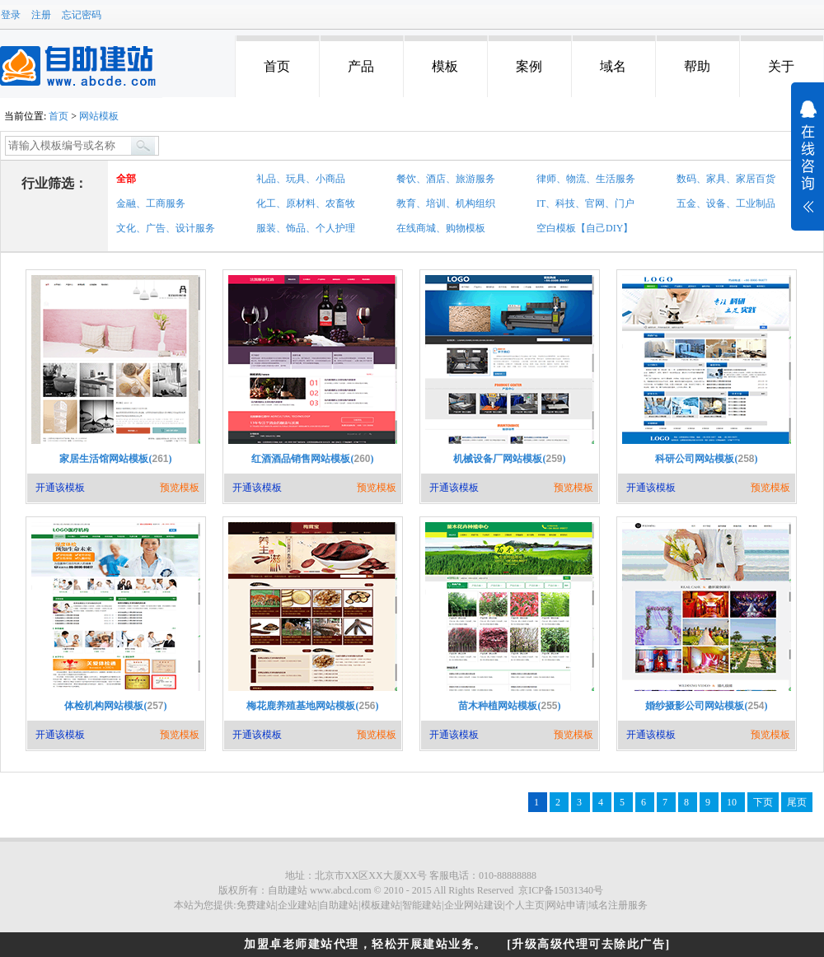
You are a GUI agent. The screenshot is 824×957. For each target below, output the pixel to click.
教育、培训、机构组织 (445, 203)
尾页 (797, 802)
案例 (529, 66)
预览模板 (179, 487)
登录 (11, 15)
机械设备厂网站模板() (509, 458)
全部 (126, 178)
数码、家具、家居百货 (726, 178)
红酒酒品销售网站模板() (312, 458)
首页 (277, 66)
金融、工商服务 (150, 203)
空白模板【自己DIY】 (584, 228)
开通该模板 (60, 487)
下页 (763, 802)
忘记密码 (81, 15)
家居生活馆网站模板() (115, 458)
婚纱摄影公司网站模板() (706, 706)
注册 (41, 15)
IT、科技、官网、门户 (585, 203)
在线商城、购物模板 (440, 228)
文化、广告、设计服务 (165, 228)
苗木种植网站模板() (509, 706)
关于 (781, 66)
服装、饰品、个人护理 (305, 228)
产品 (361, 66)
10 (733, 802)
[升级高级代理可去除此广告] (588, 944)
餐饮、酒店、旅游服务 (445, 178)
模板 (445, 66)
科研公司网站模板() (706, 458)
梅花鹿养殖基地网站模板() (312, 706)
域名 (613, 66)
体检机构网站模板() (115, 706)
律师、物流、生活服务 (585, 178)
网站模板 (99, 116)
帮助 (697, 66)
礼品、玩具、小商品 (300, 178)
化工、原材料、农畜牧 (305, 203)
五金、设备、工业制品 (726, 203)
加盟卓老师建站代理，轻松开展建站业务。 (365, 944)
